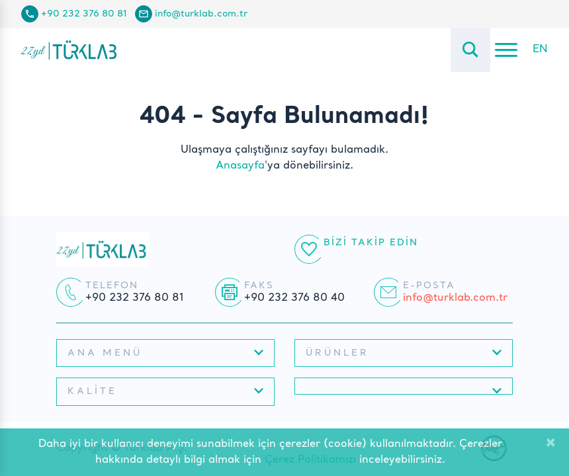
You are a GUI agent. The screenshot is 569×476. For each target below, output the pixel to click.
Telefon (111, 285)
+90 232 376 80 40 (294, 298)
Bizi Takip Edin (371, 242)
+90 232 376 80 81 (84, 14)
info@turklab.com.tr (201, 14)
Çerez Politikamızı (310, 460)
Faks (259, 285)
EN (540, 49)
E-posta (429, 285)
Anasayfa (240, 166)
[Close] (551, 443)
